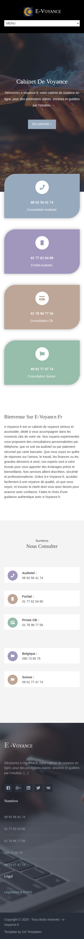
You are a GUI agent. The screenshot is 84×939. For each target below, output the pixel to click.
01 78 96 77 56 (14, 841)
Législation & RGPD (18, 892)
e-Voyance (48, 11)
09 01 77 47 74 (14, 865)
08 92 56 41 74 (14, 817)
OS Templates (32, 932)
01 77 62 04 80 (14, 829)
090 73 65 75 (13, 853)
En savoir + (42, 124)
